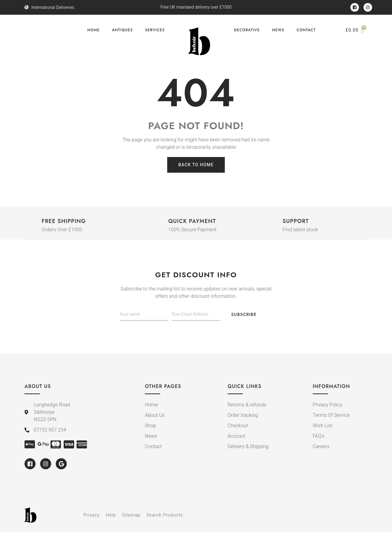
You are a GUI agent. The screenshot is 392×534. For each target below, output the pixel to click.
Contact (305, 30)
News (278, 30)
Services (155, 30)
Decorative (247, 30)
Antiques (122, 30)
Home (93, 30)
